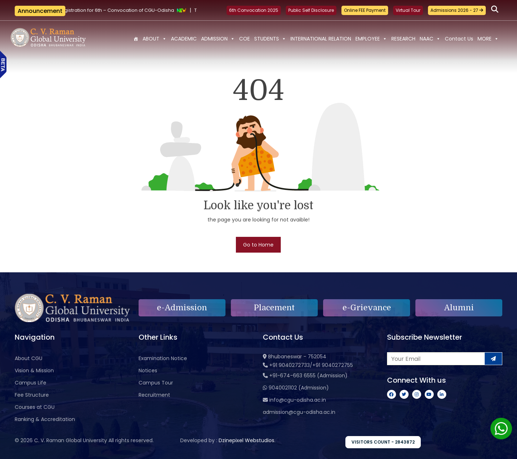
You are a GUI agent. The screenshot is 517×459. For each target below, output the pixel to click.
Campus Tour (156, 382)
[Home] (135, 39)
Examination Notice (163, 358)
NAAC (430, 39)
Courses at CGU (35, 407)
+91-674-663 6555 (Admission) (308, 375)
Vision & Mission (34, 370)
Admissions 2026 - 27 (456, 10)
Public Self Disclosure (311, 10)
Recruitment (154, 394)
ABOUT (155, 39)
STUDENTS (270, 39)
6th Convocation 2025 (253, 10)
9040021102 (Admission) (299, 387)
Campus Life (30, 382)
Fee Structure (32, 394)
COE (244, 38)
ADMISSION (218, 39)
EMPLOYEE (371, 39)
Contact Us (459, 38)
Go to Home (258, 244)
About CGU (28, 358)
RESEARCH (403, 38)
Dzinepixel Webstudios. (247, 440)
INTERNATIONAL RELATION (320, 38)
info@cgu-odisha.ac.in (297, 399)
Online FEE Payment (365, 10)
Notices (148, 370)
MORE (488, 39)
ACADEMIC (184, 38)
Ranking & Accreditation (45, 419)
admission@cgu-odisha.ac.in (299, 412)
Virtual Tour (408, 10)
